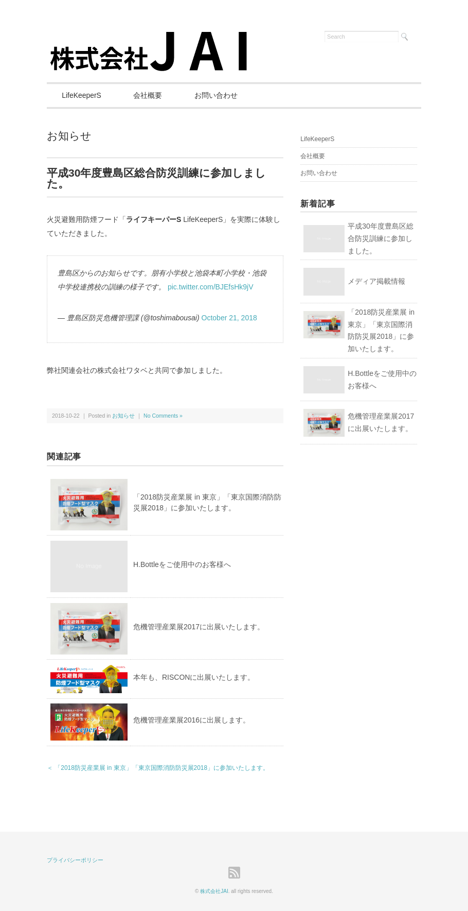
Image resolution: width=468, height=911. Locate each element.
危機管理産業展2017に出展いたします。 (198, 627)
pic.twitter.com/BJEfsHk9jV (211, 287)
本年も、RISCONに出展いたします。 (194, 677)
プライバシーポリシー (75, 860)
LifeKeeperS (82, 95)
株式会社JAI (214, 891)
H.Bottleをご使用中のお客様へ (182, 564)
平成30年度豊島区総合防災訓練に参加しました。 (380, 238)
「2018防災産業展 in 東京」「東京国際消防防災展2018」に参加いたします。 (381, 330)
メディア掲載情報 (376, 281)
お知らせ (69, 136)
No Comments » (163, 415)
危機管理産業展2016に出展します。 (191, 720)
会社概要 (149, 95)
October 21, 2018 (229, 318)
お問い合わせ (218, 95)
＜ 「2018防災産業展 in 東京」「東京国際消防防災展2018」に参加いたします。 (158, 767)
